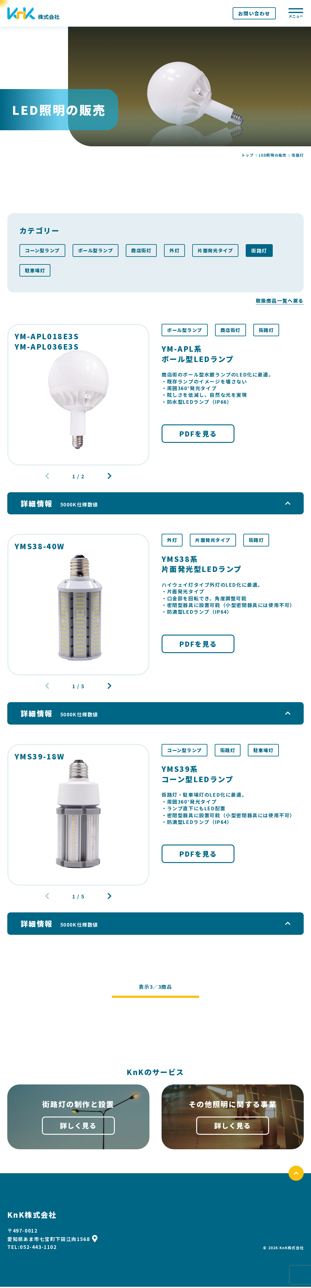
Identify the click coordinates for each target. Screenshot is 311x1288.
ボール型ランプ (99, 250)
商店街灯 (146, 250)
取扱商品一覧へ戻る (280, 300)
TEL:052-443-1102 (32, 1248)
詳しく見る (78, 1126)
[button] (108, 476)
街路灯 (268, 250)
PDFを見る (198, 435)
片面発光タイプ (223, 250)
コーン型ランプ (43, 250)
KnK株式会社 (32, 1216)
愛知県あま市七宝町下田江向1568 (52, 1240)
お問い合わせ (254, 13)
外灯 (181, 250)
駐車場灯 (35, 270)
